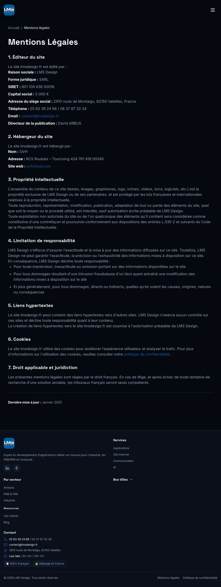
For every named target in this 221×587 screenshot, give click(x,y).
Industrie (9, 500)
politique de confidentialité (147, 354)
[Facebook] (16, 468)
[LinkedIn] (7, 468)
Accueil (13, 28)
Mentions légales (168, 577)
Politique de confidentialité (200, 577)
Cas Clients (11, 516)
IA (114, 467)
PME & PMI (11, 494)
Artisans (9, 487)
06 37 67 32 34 (42, 539)
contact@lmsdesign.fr (40, 116)
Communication (123, 461)
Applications (121, 448)
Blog (6, 522)
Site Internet (121, 454)
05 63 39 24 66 (19, 539)
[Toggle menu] (212, 10)
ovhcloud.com (39, 166)
